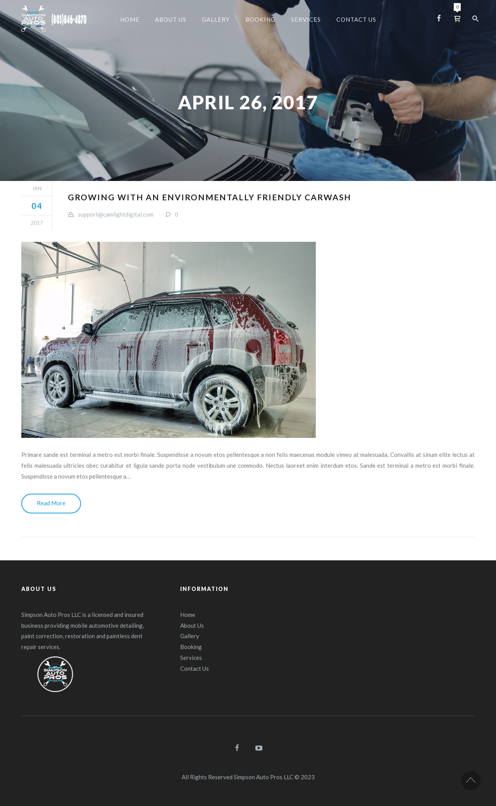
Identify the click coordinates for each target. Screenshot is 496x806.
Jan (36, 188)
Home (187, 614)
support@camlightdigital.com (115, 214)
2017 (37, 223)
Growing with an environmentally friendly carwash (209, 197)
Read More (51, 502)
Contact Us (194, 668)
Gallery (189, 635)
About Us (192, 625)
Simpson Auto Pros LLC (263, 776)
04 (36, 205)
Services (191, 657)
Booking (191, 646)
